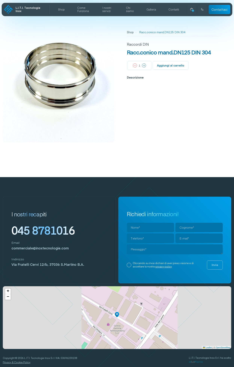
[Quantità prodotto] (139, 66)
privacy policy (163, 266)
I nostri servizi (106, 9)
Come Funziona (83, 9)
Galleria (151, 9)
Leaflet (207, 347)
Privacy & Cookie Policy (16, 362)
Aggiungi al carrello (170, 65)
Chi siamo (130, 9)
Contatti (173, 9)
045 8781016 (43, 230)
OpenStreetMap (223, 347)
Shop (61, 9)
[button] (117, 315)
